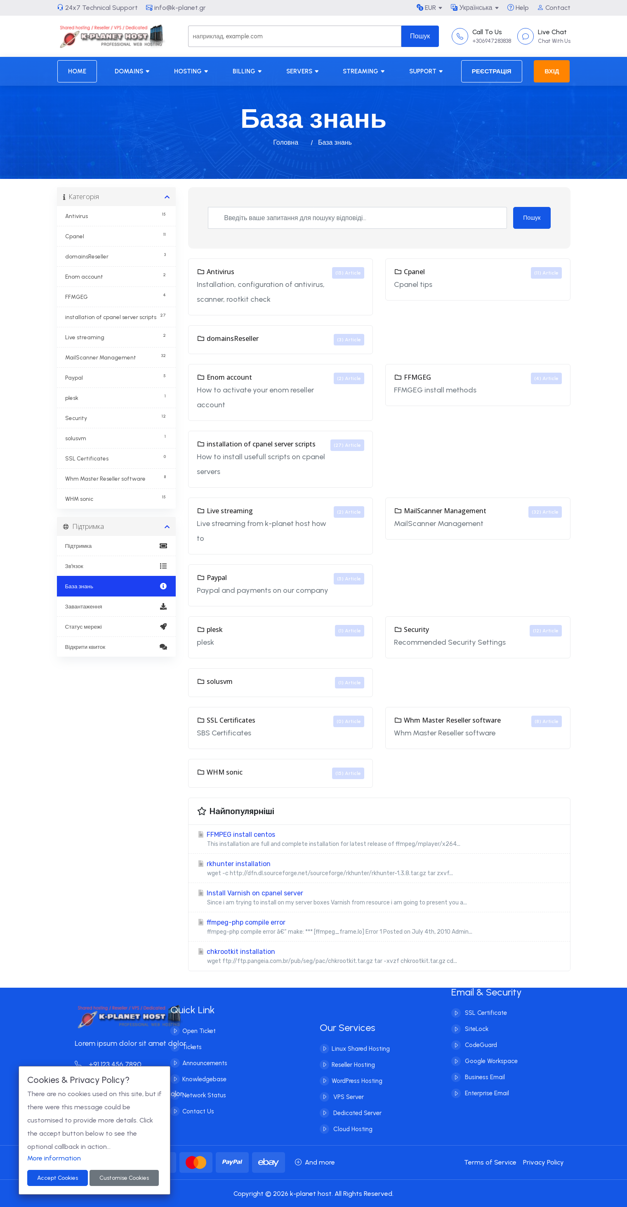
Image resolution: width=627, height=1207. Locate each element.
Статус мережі (116, 627)
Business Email (484, 1060)
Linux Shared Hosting (361, 1066)
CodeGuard (480, 1028)
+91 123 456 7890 (125, 1064)
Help (518, 8)
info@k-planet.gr (176, 8)
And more (315, 1162)
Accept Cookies (57, 1177)
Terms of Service (490, 1162)
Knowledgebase (187, 1079)
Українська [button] (471, 8)
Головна (285, 142)
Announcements (187, 1063)
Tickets (174, 1047)
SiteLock (475, 1012)
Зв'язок (116, 566)
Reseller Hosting (353, 1082)
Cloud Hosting (352, 1146)
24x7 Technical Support (97, 8)
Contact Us (181, 1111)
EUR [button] (426, 8)
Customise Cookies (124, 1177)
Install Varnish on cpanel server (379, 898)
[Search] (294, 36)
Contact (553, 8)
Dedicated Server (357, 1130)
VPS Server (348, 1114)
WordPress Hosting (357, 1098)
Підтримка (116, 546)
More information (54, 1158)
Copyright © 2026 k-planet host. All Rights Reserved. (313, 1194)
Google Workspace (490, 1044)
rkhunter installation (379, 869)
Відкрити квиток (116, 647)
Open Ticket (181, 1031)
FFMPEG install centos (379, 839)
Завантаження (116, 606)
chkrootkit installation (379, 956)
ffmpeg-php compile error (379, 927)
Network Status (187, 1095)
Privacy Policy (543, 1162)
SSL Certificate (485, 996)
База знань (116, 586)
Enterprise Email (486, 1076)
